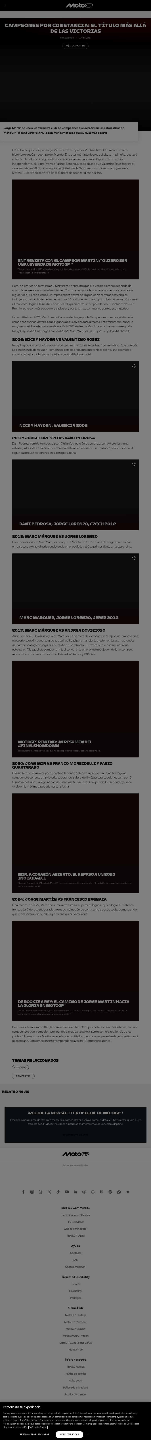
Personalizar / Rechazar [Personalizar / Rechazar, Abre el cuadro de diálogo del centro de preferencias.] (34, 1435)
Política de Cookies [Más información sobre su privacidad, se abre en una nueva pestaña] (38, 1427)
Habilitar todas (69, 1435)
